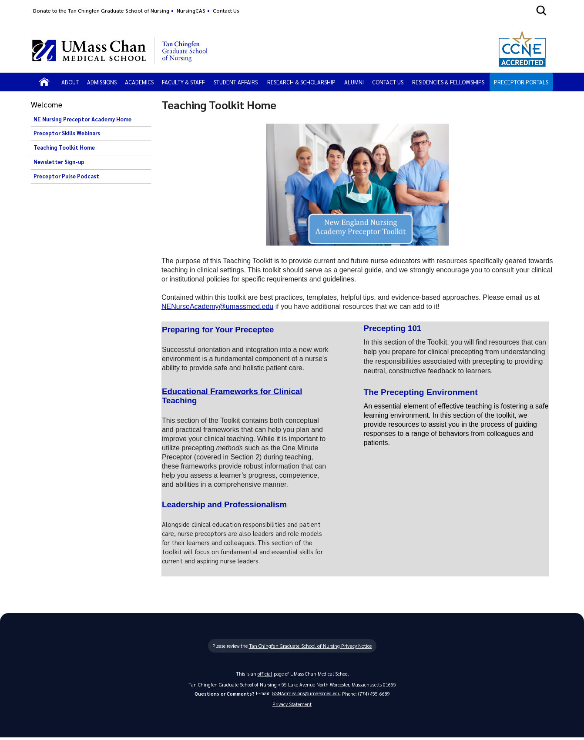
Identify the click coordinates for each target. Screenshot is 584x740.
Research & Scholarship (301, 82)
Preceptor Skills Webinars (67, 133)
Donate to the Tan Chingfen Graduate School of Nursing (101, 10)
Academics (139, 82)
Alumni (354, 82)
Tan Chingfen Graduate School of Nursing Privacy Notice (310, 647)
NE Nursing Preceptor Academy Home (82, 119)
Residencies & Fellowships (448, 82)
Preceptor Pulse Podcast (66, 176)
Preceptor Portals (521, 82)
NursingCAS (191, 10)
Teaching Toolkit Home (64, 147)
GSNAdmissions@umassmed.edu (306, 694)
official (265, 675)
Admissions (102, 82)
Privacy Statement (292, 706)
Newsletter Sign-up (59, 161)
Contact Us (226, 10)
